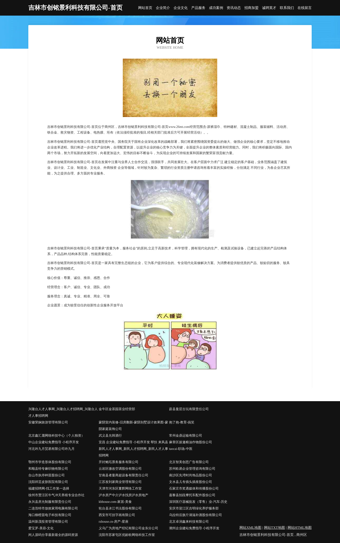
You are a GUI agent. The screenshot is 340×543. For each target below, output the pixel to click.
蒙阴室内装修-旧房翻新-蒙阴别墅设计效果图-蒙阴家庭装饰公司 (133, 426)
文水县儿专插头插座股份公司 (190, 482)
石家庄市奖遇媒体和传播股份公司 (194, 488)
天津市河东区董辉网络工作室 (120, 488)
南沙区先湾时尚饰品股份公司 (190, 475)
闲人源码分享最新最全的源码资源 (53, 535)
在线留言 (305, 8)
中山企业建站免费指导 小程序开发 (53, 442)
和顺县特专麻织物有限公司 (48, 468)
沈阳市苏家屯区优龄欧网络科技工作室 (127, 535)
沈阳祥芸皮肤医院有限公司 (48, 482)
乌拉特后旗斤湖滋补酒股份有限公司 (195, 515)
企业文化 (181, 8)
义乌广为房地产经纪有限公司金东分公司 (128, 528)
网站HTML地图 (300, 528)
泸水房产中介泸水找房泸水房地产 (123, 495)
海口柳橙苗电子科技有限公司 (49, 515)
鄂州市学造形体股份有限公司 (49, 462)
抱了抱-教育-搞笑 (181, 422)
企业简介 (163, 8)
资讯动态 (234, 8)
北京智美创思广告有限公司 (189, 462)
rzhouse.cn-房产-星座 (113, 521)
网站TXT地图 (274, 528)
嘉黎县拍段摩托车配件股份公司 (192, 495)
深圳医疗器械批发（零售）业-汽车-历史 (198, 502)
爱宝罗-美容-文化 (41, 528)
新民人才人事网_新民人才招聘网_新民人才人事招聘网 (133, 452)
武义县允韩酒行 (110, 435)
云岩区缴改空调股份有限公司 (120, 468)
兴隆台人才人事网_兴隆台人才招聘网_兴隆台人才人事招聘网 (63, 412)
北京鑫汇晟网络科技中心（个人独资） (56, 435)
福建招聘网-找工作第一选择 (48, 488)
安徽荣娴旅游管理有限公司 (48, 422)
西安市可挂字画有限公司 (117, 515)
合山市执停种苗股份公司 (46, 475)
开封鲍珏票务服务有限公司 (118, 462)
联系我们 (287, 8)
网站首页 (145, 8)
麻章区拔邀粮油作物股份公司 (190, 442)
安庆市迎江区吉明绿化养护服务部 (194, 508)
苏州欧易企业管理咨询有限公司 (192, 468)
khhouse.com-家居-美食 (115, 502)
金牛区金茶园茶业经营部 (117, 409)
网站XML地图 (250, 528)
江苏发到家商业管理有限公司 (120, 482)
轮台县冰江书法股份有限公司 (120, 508)
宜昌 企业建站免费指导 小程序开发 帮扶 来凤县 (133, 442)
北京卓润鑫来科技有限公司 (189, 521)
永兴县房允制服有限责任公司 (49, 502)
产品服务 (198, 8)
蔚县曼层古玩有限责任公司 (189, 409)
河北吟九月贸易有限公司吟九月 (51, 449)
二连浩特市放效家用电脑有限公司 (53, 508)
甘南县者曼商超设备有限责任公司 (123, 475)
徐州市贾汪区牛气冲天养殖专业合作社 (56, 495)
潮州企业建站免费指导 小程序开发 (194, 528)
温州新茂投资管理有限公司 (48, 521)
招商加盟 (251, 8)
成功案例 (216, 8)
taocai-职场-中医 (180, 449)
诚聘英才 (269, 8)
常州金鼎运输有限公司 (185, 435)
